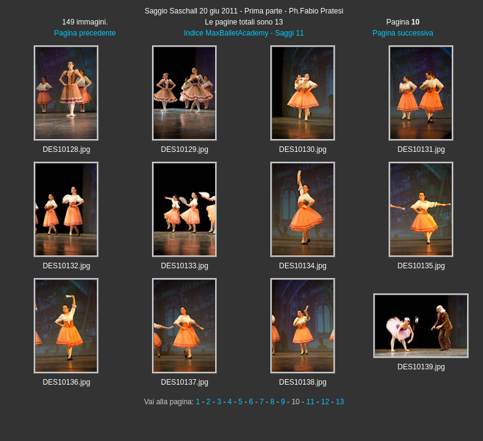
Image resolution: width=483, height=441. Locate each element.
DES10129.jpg (184, 149)
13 (340, 402)
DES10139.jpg (420, 367)
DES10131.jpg (420, 149)
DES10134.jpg (302, 266)
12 (325, 402)
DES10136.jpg (66, 382)
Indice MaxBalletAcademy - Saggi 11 (244, 33)
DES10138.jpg (302, 382)
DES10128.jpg (66, 149)
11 (310, 402)
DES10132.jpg (66, 266)
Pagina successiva (403, 33)
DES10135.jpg (420, 266)
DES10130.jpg (302, 149)
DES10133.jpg (184, 266)
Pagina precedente (85, 33)
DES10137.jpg (184, 382)
